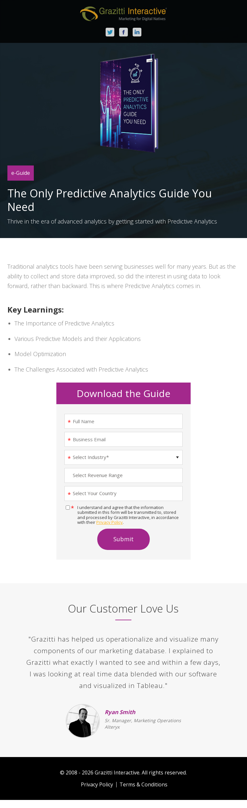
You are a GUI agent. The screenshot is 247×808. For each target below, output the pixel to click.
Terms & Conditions (143, 784)
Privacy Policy (109, 522)
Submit (123, 539)
